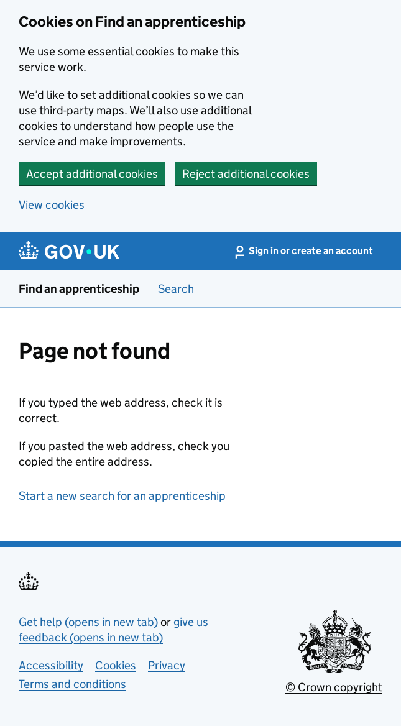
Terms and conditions (72, 684)
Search (176, 289)
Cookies (115, 665)
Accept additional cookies (92, 174)
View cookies (52, 205)
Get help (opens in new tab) (89, 622)
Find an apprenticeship (79, 289)
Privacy (166, 665)
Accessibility (51, 665)
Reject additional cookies (246, 174)
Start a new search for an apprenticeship (122, 496)
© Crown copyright (333, 687)
